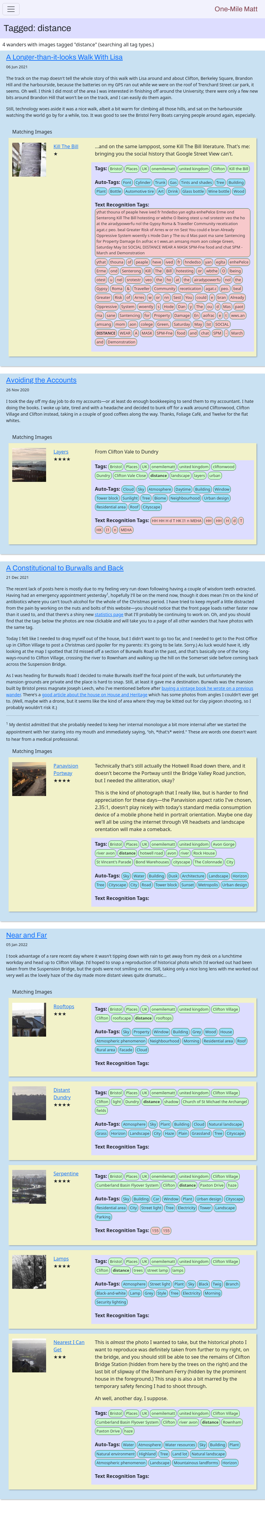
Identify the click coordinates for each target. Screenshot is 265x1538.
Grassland (201, 1133)
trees (138, 1270)
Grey (196, 1031)
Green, (163, 324)
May (198, 324)
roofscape (122, 1018)
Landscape (218, 876)
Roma (117, 288)
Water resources (180, 1444)
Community (164, 288)
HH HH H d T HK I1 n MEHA (176, 520)
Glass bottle (193, 191)
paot (239, 306)
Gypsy (101, 288)
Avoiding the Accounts (41, 380)
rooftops (164, 1018)
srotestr (134, 279)
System (127, 306)
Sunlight (130, 498)
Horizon (240, 876)
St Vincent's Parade (113, 862)
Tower (205, 1207)
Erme (101, 271)
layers (199, 475)
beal (237, 288)
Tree (220, 182)
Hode (169, 306)
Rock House (204, 853)
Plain (182, 1133)
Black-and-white (111, 1293)
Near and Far (26, 935)
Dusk (173, 876)
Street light (151, 1207)
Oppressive (106, 306)
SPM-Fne (164, 333)
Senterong (131, 271)
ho (168, 279)
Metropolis (208, 884)
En (196, 315)
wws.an (238, 315)
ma (99, 315)
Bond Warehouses (152, 862)
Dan (181, 306)
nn (166, 297)
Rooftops (63, 1006)
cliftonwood (223, 466)
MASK (147, 333)
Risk (118, 297)
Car (156, 1199)
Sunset (187, 884)
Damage (182, 315)
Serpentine (65, 1173)
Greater (103, 297)
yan (208, 262)
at (177, 279)
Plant (101, 191)
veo (148, 279)
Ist (208, 324)
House (226, 1031)
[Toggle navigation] (11, 9)
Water (138, 876)
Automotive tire (139, 191)
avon (171, 853)
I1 (108, 529)
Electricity (187, 1207)
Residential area (111, 507)
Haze (169, 1133)
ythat (101, 262)
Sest (177, 297)
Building (236, 182)
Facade (125, 1049)
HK (99, 529)
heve (156, 262)
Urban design (216, 498)
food (181, 333)
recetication (190, 288)
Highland (147, 1454)
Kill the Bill (238, 168)
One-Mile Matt (236, 9)
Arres (139, 297)
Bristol (116, 168)
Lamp (135, 1293)
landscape (180, 475)
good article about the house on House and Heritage (94, 694)
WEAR (125, 333)
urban (214, 475)
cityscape (181, 862)
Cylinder (143, 182)
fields (101, 1110)
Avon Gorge (223, 844)
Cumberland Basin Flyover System (127, 1185)
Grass (101, 1133)
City (229, 862)
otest (101, 279)
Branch (232, 1284)
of (129, 262)
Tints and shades (196, 182)
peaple (142, 262)
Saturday (182, 324)
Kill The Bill (65, 146)
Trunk (160, 182)
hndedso (193, 262)
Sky (141, 489)
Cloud (128, 489)
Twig (217, 1284)
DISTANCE (106, 333)
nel (119, 279)
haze (232, 1185)
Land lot (179, 1454)
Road (146, 884)
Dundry (103, 475)
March (237, 333)
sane (111, 315)
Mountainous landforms (196, 1462)
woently (146, 306)
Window (222, 489)
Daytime (183, 489)
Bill (169, 271)
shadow (171, 1101)
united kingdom (194, 168)
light (117, 1101)
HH (209, 520)
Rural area (105, 1049)
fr (178, 262)
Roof (134, 507)
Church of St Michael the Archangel (215, 1101)
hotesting (185, 271)
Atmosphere (160, 489)
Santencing (130, 315)
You (188, 297)
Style (162, 1293)
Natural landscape (225, 1124)
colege (147, 324)
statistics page (109, 614)
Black (204, 1284)
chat (205, 333)
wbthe (212, 271)
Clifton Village (225, 1009)
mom (120, 324)
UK (144, 168)
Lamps (61, 1258)
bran (221, 297)
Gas (173, 182)
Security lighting (111, 1302)
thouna (116, 262)
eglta (220, 262)
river (184, 853)
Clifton (219, 168)
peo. (225, 288)
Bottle (115, 191)
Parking (103, 1217)
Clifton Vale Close (130, 475)
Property (162, 315)
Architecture (193, 876)
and (193, 333)
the (159, 279)
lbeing (235, 271)
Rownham (232, 1422)
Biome (160, 498)
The (158, 271)
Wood (239, 191)
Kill (148, 271)
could (202, 297)
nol (228, 279)
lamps (177, 1270)
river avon (105, 853)
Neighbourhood (185, 498)
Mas (227, 306)
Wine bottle (218, 191)
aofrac (209, 315)
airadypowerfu (207, 279)
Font (127, 182)
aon (132, 324)
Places (132, 168)
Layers (60, 451)
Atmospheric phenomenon (121, 1041)
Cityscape (151, 507)
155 (155, 1230)
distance (158, 475)
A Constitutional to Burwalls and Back (65, 568)
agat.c (210, 288)
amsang (103, 324)
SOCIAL (222, 324)
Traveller (142, 288)
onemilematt (163, 168)
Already (237, 297)
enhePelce (239, 262)
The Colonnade (208, 862)
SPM (217, 333)
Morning (191, 1041)
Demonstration (122, 342)
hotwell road (151, 853)
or (200, 271)
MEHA (126, 529)
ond (114, 271)
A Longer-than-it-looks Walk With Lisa (64, 57)
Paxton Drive (212, 1185)
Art (161, 191)
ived (169, 262)
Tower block (107, 498)
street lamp (157, 1270)
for (147, 315)
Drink (173, 191)
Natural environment (115, 1454)
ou (209, 306)
